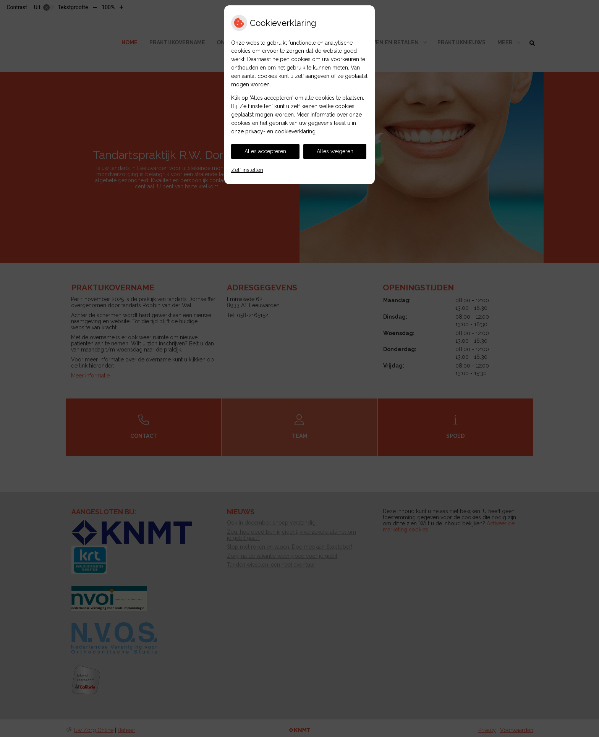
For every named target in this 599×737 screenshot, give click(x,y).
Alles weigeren (335, 151)
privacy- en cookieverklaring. (281, 131)
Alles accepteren (265, 151)
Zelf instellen (247, 170)
